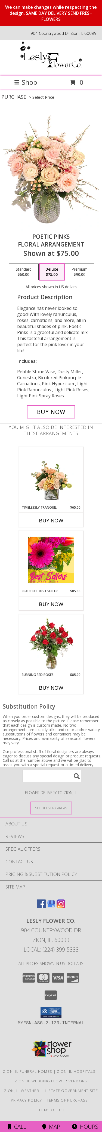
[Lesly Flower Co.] (51, 67)
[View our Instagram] (61, 906)
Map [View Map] (51, 1126)
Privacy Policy (26, 1100)
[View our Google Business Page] (51, 906)
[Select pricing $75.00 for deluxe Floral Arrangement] (52, 272)
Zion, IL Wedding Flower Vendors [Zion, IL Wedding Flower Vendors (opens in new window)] (51, 1081)
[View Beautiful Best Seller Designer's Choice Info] (51, 560)
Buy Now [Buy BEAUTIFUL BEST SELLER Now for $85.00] (51, 604)
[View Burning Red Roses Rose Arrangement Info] (51, 643)
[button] (51, 1012)
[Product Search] (52, 776)
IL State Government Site (71, 1090)
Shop (25, 82)
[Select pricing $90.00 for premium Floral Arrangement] (79, 272)
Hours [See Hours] (85, 1126)
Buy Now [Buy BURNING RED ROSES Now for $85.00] (51, 687)
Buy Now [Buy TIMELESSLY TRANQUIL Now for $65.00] (51, 520)
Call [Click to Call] (17, 1126)
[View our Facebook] (41, 906)
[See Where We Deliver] (51, 807)
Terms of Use (51, 1109)
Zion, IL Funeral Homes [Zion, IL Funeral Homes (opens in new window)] (27, 1071)
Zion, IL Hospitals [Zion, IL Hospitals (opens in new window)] (76, 1071)
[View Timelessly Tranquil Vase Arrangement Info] (51, 476)
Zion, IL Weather (21, 1090)
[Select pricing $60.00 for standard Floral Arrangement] (23, 272)
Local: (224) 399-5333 (51, 949)
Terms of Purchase (67, 1100)
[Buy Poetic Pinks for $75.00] (51, 411)
